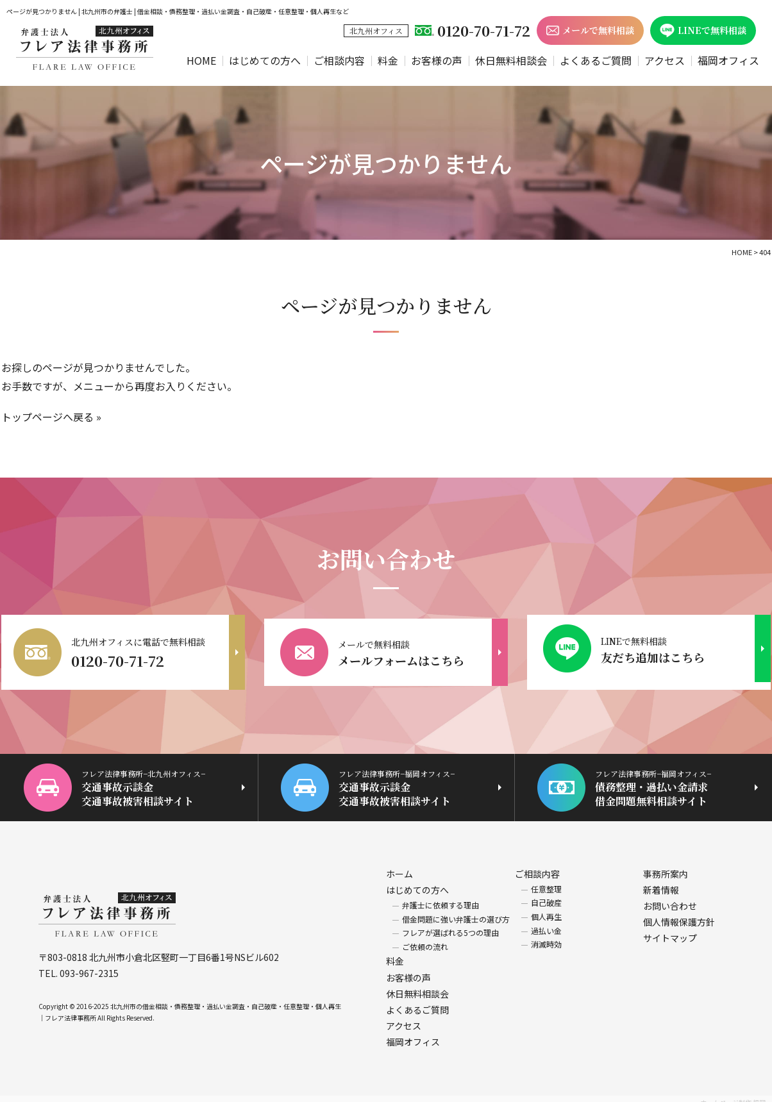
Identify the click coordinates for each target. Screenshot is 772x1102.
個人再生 (546, 909)
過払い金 (546, 922)
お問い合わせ (670, 898)
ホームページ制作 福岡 (733, 1094)
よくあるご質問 (596, 60)
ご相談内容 (339, 60)
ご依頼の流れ (425, 938)
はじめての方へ (265, 60)
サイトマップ (670, 930)
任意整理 (546, 881)
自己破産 (546, 895)
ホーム (399, 866)
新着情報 (661, 882)
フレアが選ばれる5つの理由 (450, 925)
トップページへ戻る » (51, 416)
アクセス (664, 60)
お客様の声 (436, 60)
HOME (201, 60)
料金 (388, 60)
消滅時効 (546, 936)
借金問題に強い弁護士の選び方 (456, 911)
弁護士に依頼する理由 (440, 897)
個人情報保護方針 (679, 914)
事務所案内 (665, 866)
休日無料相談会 (511, 60)
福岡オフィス (728, 60)
